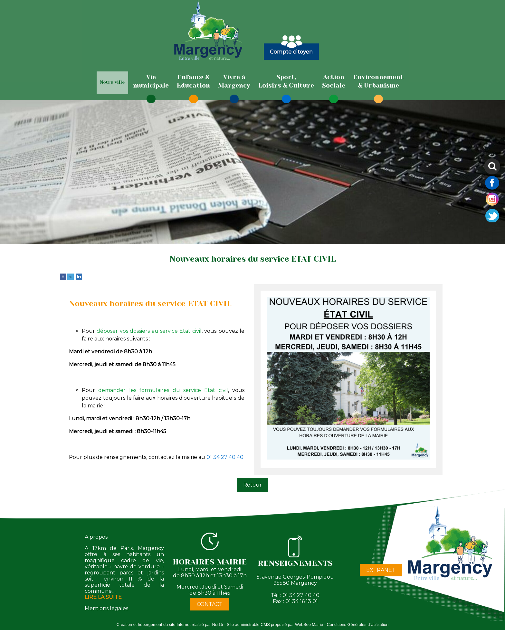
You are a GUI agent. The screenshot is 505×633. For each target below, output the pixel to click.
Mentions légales (106, 608)
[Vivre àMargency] (234, 81)
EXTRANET (380, 570)
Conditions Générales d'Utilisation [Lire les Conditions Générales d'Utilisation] (358, 624)
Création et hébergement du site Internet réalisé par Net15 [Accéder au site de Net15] (170, 624)
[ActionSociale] (333, 81)
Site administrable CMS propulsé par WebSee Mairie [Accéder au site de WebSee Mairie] (275, 624)
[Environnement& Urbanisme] (378, 81)
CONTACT (210, 604)
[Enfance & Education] (193, 81)
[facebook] (63, 276)
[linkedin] (79, 276)
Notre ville (112, 82)
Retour (252, 485)
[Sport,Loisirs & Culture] (286, 81)
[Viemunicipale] (151, 81)
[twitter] (70, 276)
